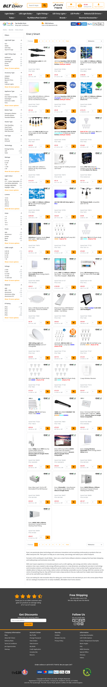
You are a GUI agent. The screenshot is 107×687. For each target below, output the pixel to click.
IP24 (6, 309)
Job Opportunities (10, 646)
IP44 (6, 315)
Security (58, 632)
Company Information (12, 632)
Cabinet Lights (9, 84)
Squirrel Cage (9, 50)
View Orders (33, 641)
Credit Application (35, 649)
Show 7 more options (12, 318)
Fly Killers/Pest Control (36, 18)
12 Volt (7, 276)
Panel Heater (9, 129)
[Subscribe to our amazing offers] (28, 620)
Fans (6, 103)
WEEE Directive (84, 649)
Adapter (7, 76)
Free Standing (9, 125)
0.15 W (7, 161)
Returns (32, 655)
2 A (6, 218)
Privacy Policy (59, 641)
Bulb (6, 82)
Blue (6, 179)
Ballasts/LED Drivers (92, 13)
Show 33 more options (12, 87)
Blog (6, 635)
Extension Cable (10, 101)
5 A (6, 220)
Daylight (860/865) (10, 185)
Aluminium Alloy (10, 294)
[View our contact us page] (71, 5)
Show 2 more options (12, 262)
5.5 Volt (7, 274)
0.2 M (6, 255)
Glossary (82, 655)
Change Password (35, 638)
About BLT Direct (10, 638)
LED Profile (74, 13)
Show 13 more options (12, 68)
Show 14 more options (12, 243)
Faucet (7, 65)
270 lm (7, 206)
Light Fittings (42, 13)
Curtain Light (9, 59)
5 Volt (6, 272)
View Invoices (34, 643)
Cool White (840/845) (11, 183)
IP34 (6, 311)
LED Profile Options (86, 638)
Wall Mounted (9, 131)
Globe (6, 46)
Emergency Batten (10, 113)
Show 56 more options (12, 171)
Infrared (7, 141)
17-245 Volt (8, 278)
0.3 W (6, 163)
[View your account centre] (98, 5)
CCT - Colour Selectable (12, 181)
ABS (6, 232)
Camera (7, 95)
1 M (6, 259)
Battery (7, 78)
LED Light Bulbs (25, 13)
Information (84, 632)
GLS (6, 44)
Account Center (35, 632)
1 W (6, 165)
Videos (82, 658)
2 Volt (6, 270)
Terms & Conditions (11, 643)
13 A (6, 225)
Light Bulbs (9, 13)
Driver (7, 63)
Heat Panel (8, 127)
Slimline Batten (9, 115)
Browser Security (60, 638)
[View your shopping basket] (84, 5)
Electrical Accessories (88, 18)
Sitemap (7, 649)
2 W (6, 169)
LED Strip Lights (59, 13)
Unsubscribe (34, 652)
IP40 (6, 313)
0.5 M (6, 257)
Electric (7, 139)
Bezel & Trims (9, 80)
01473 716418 (58, 6)
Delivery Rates (9, 641)
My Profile (33, 635)
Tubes (11, 18)
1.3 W (6, 167)
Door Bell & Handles (11, 97)
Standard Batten (10, 117)
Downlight (8, 61)
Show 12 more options (12, 280)
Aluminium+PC (9, 296)
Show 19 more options (12, 299)
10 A (6, 222)
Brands (63, 18)
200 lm (7, 204)
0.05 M (7, 251)
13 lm (6, 198)
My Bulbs (32, 646)
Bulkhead (8, 57)
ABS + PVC (8, 290)
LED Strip (7, 48)
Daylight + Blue (9, 187)
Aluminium (8, 234)
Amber (7, 236)
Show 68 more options (12, 209)
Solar (6, 153)
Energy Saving (9, 149)
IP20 (6, 307)
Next (67, 41)
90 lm (6, 200)
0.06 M (7, 253)
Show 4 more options (12, 105)
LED (6, 151)
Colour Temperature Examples (89, 641)
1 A (6, 217)
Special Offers (84, 652)
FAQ (81, 646)
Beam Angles (84, 643)
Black (6, 238)
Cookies (57, 635)
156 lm (7, 202)
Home (5, 30)
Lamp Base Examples (86, 635)
